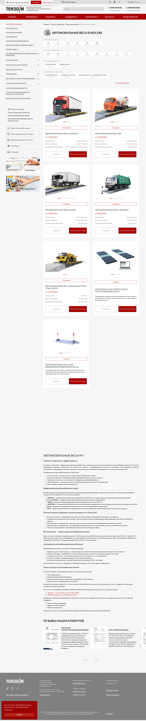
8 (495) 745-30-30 (79, 692)
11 (77, 54)
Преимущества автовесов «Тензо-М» (20, 140)
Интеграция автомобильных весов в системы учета (20, 120)
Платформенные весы (14, 32)
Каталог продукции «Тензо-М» (19, 112)
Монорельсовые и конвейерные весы (20, 45)
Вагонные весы (11, 28)
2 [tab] (68, 122)
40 (58, 44)
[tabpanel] (66, 107)
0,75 (48, 54)
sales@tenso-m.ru (112, 683)
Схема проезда (44, 695)
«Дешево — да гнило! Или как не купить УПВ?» (63, 593)
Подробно (56, 154)
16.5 (97, 54)
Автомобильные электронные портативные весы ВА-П (111, 290)
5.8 (58, 54)
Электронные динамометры (16, 88)
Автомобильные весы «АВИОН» (61, 133)
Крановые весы (11, 37)
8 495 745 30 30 (116, 8)
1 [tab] (64, 274)
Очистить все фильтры (122, 83)
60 (77, 44)
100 (97, 44)
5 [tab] (73, 199)
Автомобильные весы (14, 24)
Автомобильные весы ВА (108, 133)
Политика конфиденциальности (17, 695)
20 (48, 44)
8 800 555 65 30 (133, 8)
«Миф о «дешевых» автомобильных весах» (62, 595)
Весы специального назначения (18, 98)
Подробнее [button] (8, 710)
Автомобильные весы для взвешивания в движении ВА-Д (61, 365)
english (137, 2)
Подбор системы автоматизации (18, 128)
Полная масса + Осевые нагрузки (93, 76)
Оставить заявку (69, 2)
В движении (64, 65)
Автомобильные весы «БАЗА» (60, 210)
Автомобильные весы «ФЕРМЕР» (112, 210)
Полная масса (51, 76)
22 (116, 54)
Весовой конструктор (14, 70)
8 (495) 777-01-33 (79, 695)
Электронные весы (72, 24)
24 (126, 54)
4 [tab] (69, 199)
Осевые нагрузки (68, 76)
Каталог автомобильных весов (18, 115)
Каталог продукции (57, 24)
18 (107, 54)
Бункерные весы (12, 49)
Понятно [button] (19, 714)
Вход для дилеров (113, 695)
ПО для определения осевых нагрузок (20, 134)
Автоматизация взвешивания (17, 41)
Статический (50, 65)
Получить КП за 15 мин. (78, 154)
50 (68, 44)
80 (87, 44)
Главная (46, 24)
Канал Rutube (13, 146)
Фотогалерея (12, 152)
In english (110, 714)
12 (87, 54)
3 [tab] (119, 122)
